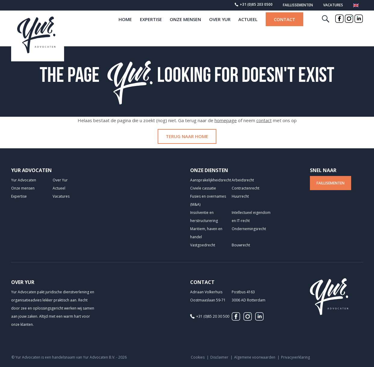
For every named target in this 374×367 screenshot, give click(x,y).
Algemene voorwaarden (254, 357)
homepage (226, 120)
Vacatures (333, 5)
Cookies (198, 357)
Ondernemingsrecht (249, 228)
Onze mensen (185, 29)
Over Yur (219, 29)
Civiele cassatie (203, 188)
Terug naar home (187, 136)
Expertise (151, 29)
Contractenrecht (245, 188)
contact (264, 120)
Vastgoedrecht (202, 245)
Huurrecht (240, 196)
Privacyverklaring (295, 357)
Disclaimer (219, 357)
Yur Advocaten (23, 180)
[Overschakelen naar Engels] (356, 6)
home (125, 29)
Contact (284, 29)
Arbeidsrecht (243, 180)
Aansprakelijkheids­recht (210, 180)
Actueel (248, 29)
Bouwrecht (241, 245)
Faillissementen (298, 5)
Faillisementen (331, 183)
